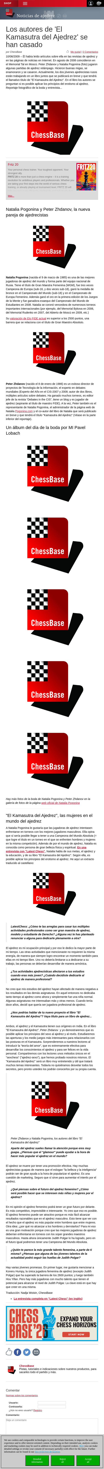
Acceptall (88, 1460)
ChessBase (26, 1365)
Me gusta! (75, 52)
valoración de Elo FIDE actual (28, 318)
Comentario (12, 1415)
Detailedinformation (37, 1460)
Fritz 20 (13, 164)
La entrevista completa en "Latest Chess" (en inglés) (48, 1298)
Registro (37, 1410)
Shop (7, 3)
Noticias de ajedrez (36, 15)
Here (81, 1446)
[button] (25, 3)
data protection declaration (47, 1451)
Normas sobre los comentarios (22, 1395)
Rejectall (63, 1460)
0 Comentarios (90, 52)
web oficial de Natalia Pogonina (60, 802)
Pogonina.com (24, 411)
